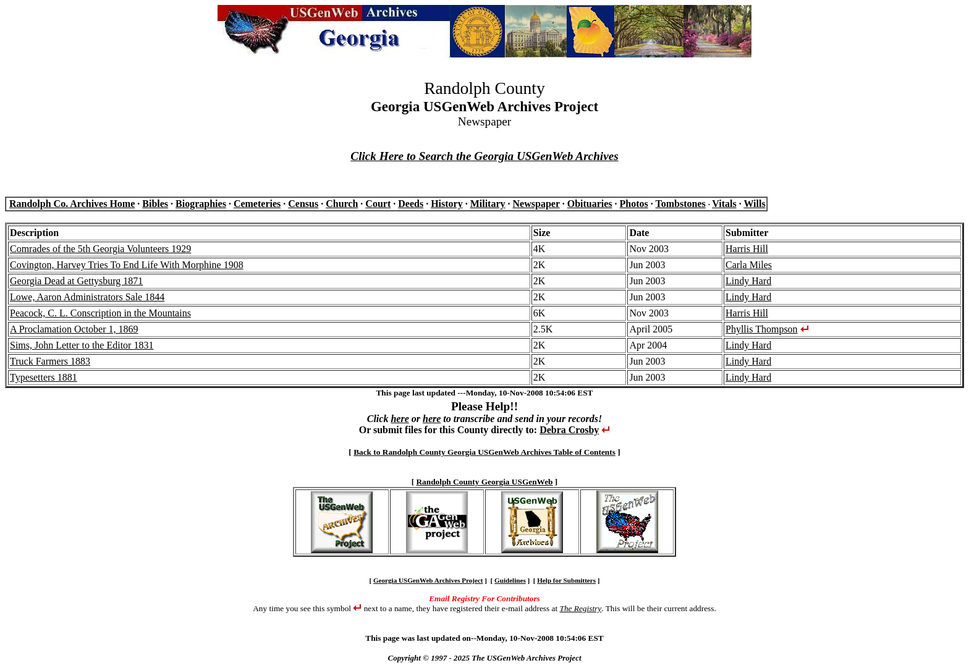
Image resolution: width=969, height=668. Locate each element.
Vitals (724, 203)
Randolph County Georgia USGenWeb (484, 481)
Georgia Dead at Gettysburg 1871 (76, 281)
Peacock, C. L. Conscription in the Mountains (100, 313)
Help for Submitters (566, 580)
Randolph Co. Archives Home (72, 203)
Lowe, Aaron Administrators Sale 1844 (87, 297)
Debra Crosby (569, 430)
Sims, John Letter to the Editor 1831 (81, 345)
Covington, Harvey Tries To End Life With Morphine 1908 (126, 265)
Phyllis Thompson (762, 329)
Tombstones (681, 203)
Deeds (410, 203)
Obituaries (589, 203)
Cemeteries (257, 203)
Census (303, 203)
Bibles (155, 203)
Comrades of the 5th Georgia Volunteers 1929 (100, 248)
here (399, 418)
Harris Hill (747, 248)
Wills (754, 203)
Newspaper (536, 203)
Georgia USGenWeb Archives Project (428, 580)
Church (342, 203)
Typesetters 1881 (43, 377)
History (447, 203)
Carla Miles (749, 265)
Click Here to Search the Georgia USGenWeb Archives (484, 156)
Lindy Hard (748, 281)
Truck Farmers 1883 (50, 361)
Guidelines (510, 580)
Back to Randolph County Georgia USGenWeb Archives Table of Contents (484, 452)
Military (488, 203)
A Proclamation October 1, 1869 (74, 329)
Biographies (201, 203)
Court (378, 203)
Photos (634, 203)
